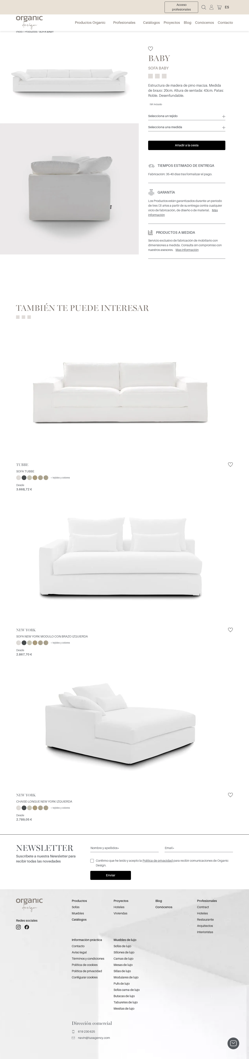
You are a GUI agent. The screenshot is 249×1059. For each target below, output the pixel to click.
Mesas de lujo (123, 965)
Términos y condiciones (88, 958)
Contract (203, 907)
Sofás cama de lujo (127, 990)
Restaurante (205, 919)
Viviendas (120, 913)
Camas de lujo (123, 958)
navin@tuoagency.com (91, 1038)
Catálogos (151, 23)
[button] (229, 7)
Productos (31, 31)
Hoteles (119, 907)
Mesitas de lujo (124, 1008)
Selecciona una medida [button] (165, 127)
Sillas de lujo (122, 971)
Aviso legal (79, 952)
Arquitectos (205, 926)
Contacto (225, 23)
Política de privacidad (157, 860)
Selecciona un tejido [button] (163, 116)
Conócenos (204, 23)
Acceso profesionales (181, 7)
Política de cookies (85, 965)
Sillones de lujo (124, 952)
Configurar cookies (85, 977)
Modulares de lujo (126, 977)
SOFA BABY (46, 31)
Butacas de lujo (124, 996)
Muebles (78, 913)
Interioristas (205, 932)
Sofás (75, 907)
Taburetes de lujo (126, 1002)
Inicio (19, 31)
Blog (187, 23)
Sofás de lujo (122, 946)
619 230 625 (83, 1031)
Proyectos (172, 23)
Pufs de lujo (122, 983)
